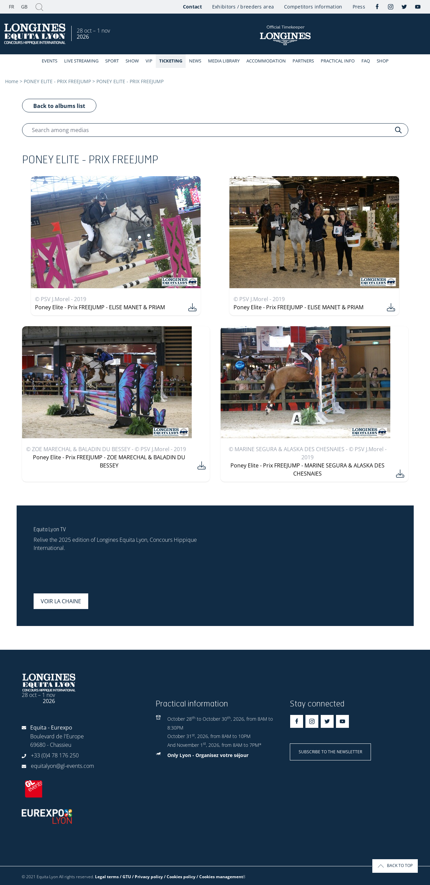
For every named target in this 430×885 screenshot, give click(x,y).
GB (24, 6)
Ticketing (170, 61)
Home (11, 81)
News (195, 61)
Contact (192, 6)
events (49, 61)
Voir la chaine (61, 601)
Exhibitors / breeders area (243, 6)
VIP (149, 61)
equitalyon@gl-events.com (62, 766)
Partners (303, 61)
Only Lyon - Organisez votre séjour (207, 755)
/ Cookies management (220, 877)
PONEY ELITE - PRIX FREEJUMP (57, 81)
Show (132, 61)
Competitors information (313, 6)
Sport (112, 61)
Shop (383, 61)
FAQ (365, 61)
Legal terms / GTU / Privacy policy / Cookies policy (145, 877)
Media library (224, 61)
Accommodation (266, 61)
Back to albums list (59, 106)
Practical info (338, 61)
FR (11, 6)
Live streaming (81, 61)
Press (359, 6)
